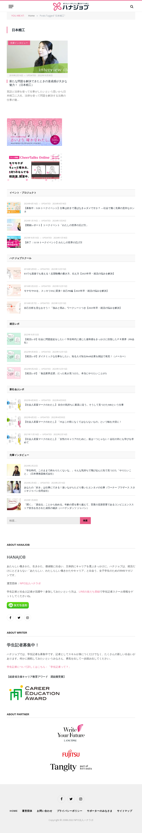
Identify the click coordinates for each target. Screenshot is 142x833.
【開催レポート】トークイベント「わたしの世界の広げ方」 (56, 225)
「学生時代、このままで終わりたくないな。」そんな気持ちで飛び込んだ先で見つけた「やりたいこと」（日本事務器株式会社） (77, 472)
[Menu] (11, 6)
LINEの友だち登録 (89, 591)
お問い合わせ (44, 810)
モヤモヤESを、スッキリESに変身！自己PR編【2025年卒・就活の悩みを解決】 (66, 290)
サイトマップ (124, 810)
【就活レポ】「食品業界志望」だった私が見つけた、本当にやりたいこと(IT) (65, 373)
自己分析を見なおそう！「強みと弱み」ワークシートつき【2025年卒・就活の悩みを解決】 (73, 308)
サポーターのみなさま (99, 810)
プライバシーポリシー (69, 810)
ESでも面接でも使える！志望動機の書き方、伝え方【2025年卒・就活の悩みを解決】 (69, 273)
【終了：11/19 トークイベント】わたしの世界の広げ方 (53, 242)
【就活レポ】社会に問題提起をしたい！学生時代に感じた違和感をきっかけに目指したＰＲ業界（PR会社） (79, 341)
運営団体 (27, 810)
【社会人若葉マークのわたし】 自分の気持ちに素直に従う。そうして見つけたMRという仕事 (74, 404)
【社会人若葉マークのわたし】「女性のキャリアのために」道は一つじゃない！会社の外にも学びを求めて (79, 441)
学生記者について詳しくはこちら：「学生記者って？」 (39, 666)
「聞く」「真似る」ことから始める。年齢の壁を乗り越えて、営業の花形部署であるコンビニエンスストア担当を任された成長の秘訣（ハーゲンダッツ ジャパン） (79, 506)
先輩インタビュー (19, 42)
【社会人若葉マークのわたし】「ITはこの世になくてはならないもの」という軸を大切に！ (73, 421)
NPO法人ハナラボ (30, 583)
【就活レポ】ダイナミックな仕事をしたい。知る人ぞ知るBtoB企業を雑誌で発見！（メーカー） (75, 356)
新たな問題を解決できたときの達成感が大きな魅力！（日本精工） (38, 83)
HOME (14, 810)
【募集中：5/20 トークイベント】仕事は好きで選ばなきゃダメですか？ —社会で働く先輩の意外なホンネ (79, 210)
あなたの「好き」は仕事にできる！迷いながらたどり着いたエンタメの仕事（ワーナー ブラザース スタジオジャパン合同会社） (79, 489)
